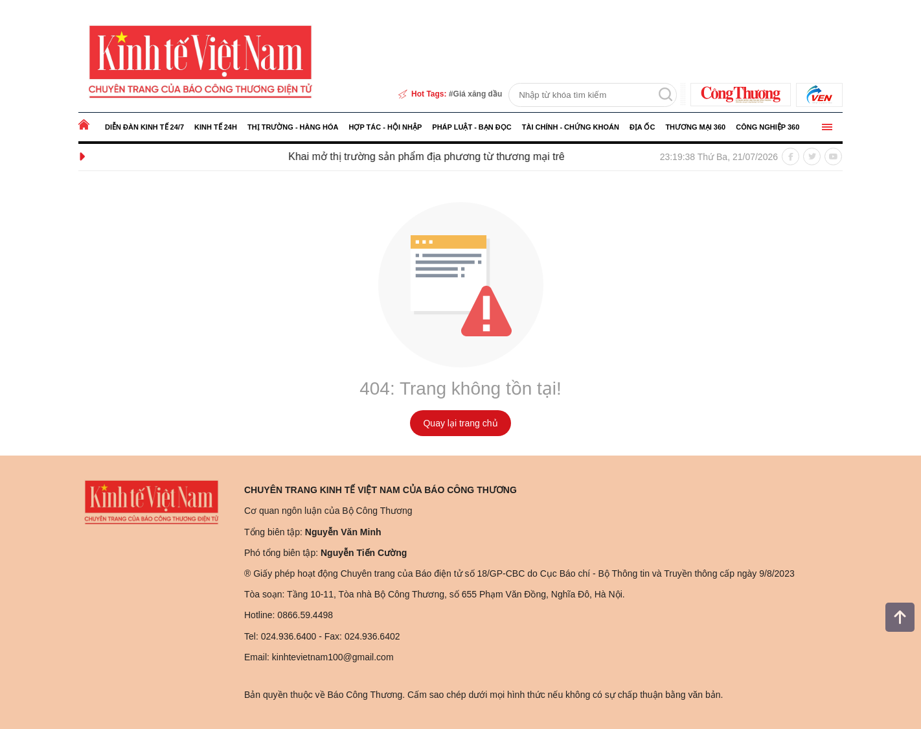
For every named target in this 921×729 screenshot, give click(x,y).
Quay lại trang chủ (460, 423)
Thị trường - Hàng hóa (293, 127)
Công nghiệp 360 (767, 127)
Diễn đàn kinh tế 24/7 (144, 127)
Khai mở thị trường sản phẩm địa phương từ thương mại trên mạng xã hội (464, 156)
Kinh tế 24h (215, 127)
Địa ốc (642, 127)
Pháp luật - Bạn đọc (471, 127)
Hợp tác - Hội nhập (385, 127)
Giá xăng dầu (478, 93)
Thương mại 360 (695, 127)
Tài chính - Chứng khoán (570, 127)
